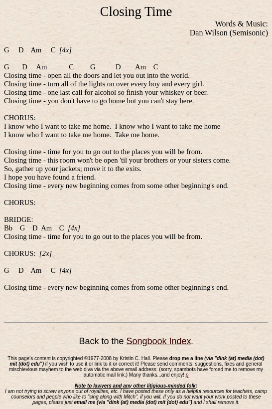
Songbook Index (158, 341)
